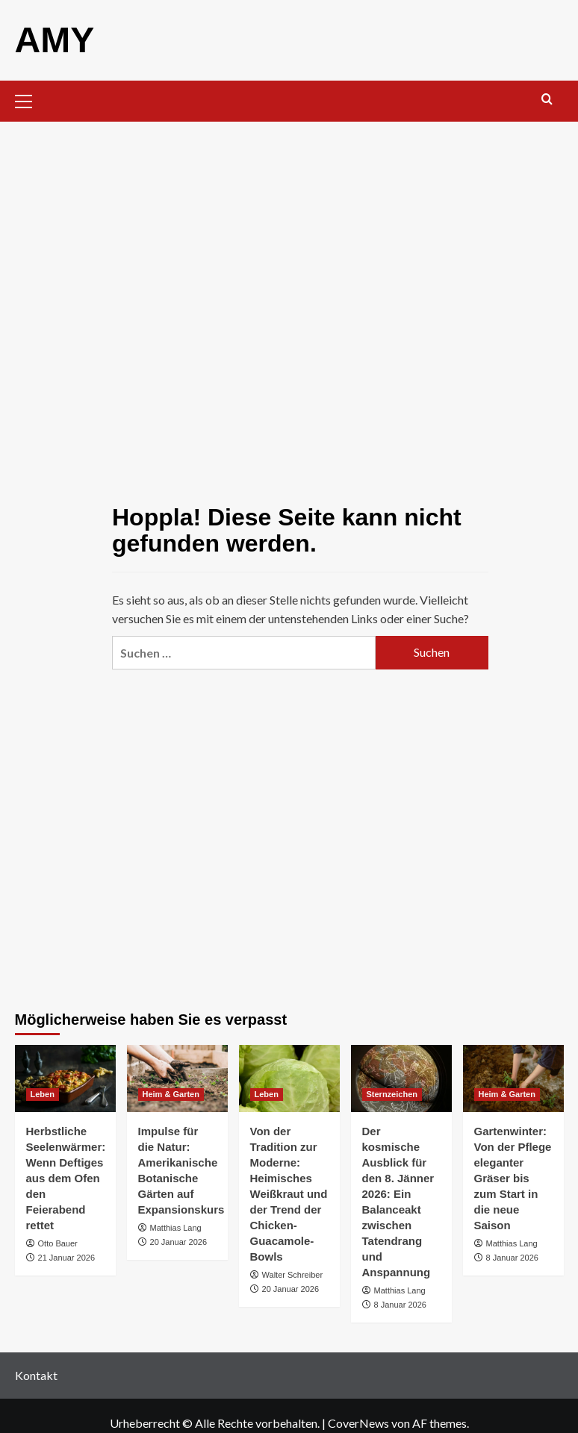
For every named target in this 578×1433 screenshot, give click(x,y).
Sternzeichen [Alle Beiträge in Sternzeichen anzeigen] (392, 1094)
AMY (55, 40)
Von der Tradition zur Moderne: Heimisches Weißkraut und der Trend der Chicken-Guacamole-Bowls (289, 1194)
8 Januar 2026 (400, 1304)
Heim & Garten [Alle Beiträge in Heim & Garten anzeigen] (171, 1094)
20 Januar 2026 (178, 1241)
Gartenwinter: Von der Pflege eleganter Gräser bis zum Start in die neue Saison (513, 1178)
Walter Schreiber (292, 1274)
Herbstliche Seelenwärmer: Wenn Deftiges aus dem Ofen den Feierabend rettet (66, 1178)
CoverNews (358, 1423)
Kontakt (36, 1375)
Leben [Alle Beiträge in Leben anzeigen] (43, 1094)
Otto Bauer (58, 1243)
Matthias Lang (176, 1227)
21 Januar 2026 (66, 1257)
